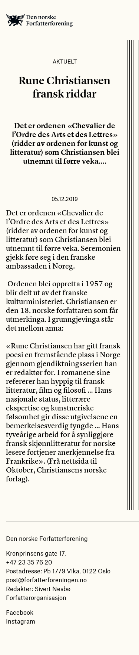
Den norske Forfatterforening (39, 20)
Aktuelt (65, 61)
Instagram (20, 621)
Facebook (19, 612)
